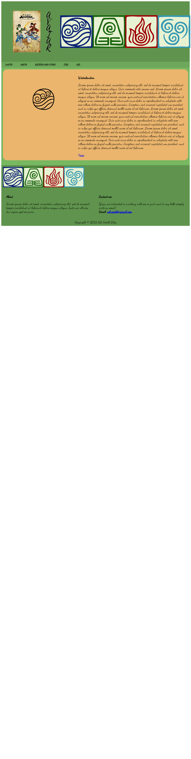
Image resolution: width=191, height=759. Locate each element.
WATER (8, 64)
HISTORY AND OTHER (45, 64)
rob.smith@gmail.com (119, 212)
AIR (78, 64)
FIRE (66, 64)
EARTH (24, 64)
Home (81, 155)
